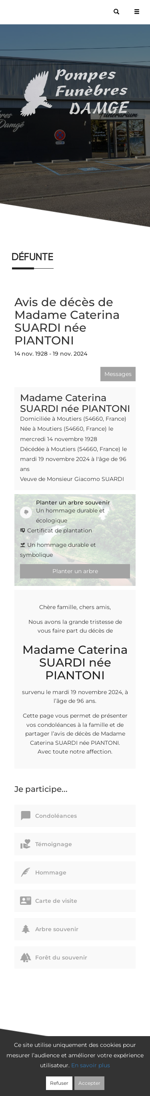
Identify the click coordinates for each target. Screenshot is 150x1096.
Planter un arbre (75, 571)
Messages (118, 374)
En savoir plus (90, 1065)
